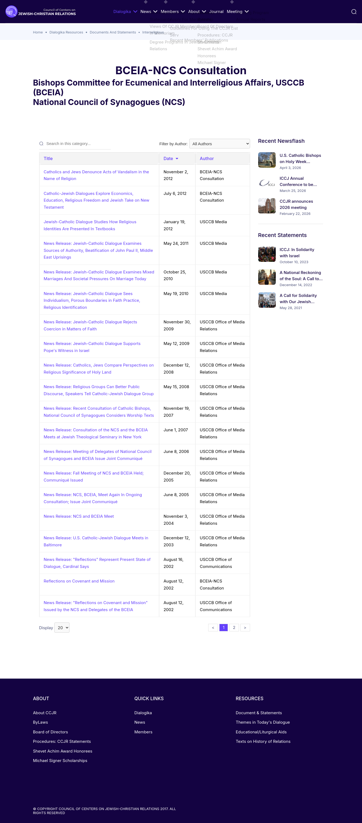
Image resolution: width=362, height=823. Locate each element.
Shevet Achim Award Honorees (62, 751)
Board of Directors (50, 731)
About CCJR (45, 712)
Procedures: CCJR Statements (62, 741)
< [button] (213, 627)
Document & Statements (259, 712)
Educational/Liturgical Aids (261, 731)
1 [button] (223, 627)
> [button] (245, 627)
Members (173, 11)
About (197, 11)
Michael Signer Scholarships (60, 760)
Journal (216, 11)
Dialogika (125, 11)
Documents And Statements (113, 32)
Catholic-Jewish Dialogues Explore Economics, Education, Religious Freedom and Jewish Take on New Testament (97, 200)
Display (54, 627)
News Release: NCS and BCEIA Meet (79, 516)
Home (38, 32)
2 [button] (234, 627)
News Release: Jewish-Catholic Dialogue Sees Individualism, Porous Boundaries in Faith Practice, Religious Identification (92, 300)
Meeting (238, 11)
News (148, 11)
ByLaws (40, 722)
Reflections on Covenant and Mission (79, 581)
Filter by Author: (204, 143)
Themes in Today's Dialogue (263, 722)
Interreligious (153, 32)
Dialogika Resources (66, 32)
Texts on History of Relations (263, 741)
